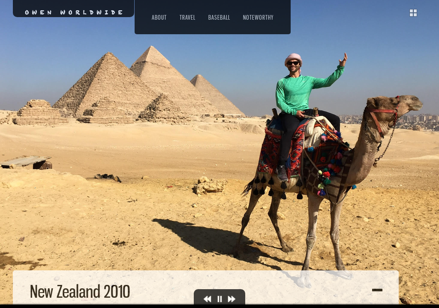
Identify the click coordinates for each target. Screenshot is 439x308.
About (159, 17)
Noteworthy (258, 17)
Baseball (219, 17)
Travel (187, 17)
